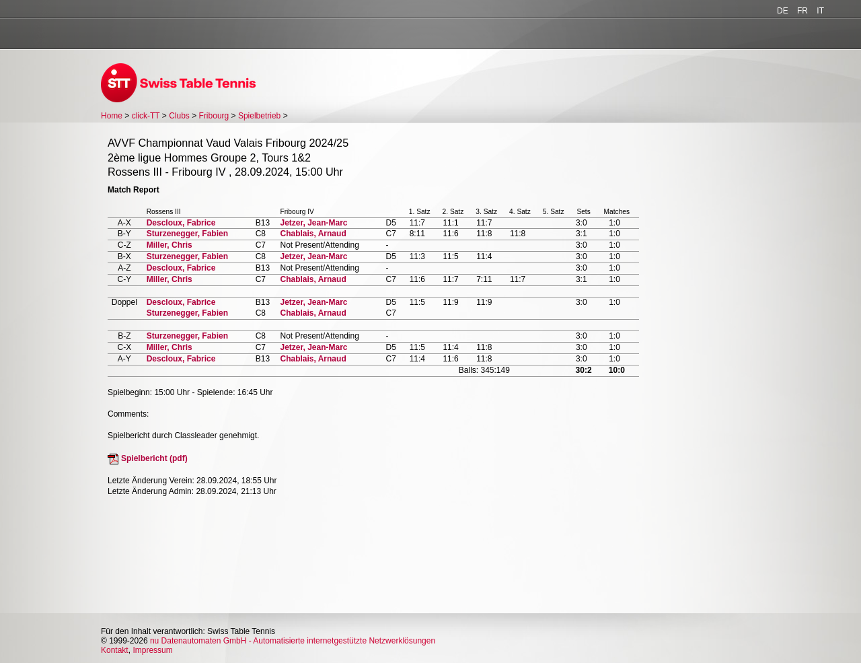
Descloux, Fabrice (181, 223)
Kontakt (114, 650)
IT (820, 10)
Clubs (179, 115)
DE (782, 10)
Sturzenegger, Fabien (187, 233)
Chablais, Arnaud (313, 233)
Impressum (152, 650)
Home (111, 115)
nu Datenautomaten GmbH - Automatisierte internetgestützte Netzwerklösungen (292, 640)
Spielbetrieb (259, 115)
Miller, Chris (169, 245)
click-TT (146, 115)
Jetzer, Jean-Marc (313, 223)
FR (802, 10)
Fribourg (214, 115)
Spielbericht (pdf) (154, 458)
